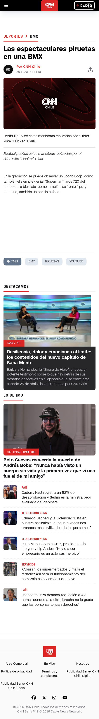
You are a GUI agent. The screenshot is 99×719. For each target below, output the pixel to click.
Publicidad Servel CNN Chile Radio (16, 686)
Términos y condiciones (49, 673)
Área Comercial (17, 664)
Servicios (28, 564)
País (24, 487)
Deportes (13, 36)
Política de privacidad (16, 671)
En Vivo (49, 664)
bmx (34, 36)
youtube (76, 261)
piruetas (52, 261)
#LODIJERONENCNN (34, 513)
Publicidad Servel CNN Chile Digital (82, 673)
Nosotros (82, 664)
